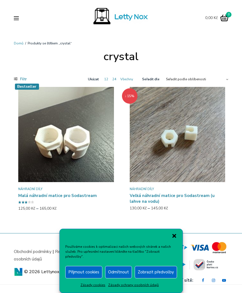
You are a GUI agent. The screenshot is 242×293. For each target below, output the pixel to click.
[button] (174, 236)
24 (114, 79)
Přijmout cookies (83, 272)
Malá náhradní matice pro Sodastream (57, 195)
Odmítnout (118, 272)
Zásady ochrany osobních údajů (133, 285)
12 (106, 79)
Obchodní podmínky (32, 252)
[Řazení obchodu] (197, 79)
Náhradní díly (30, 189)
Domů (19, 43)
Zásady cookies (92, 285)
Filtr (20, 79)
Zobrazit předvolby (156, 272)
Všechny (126, 79)
